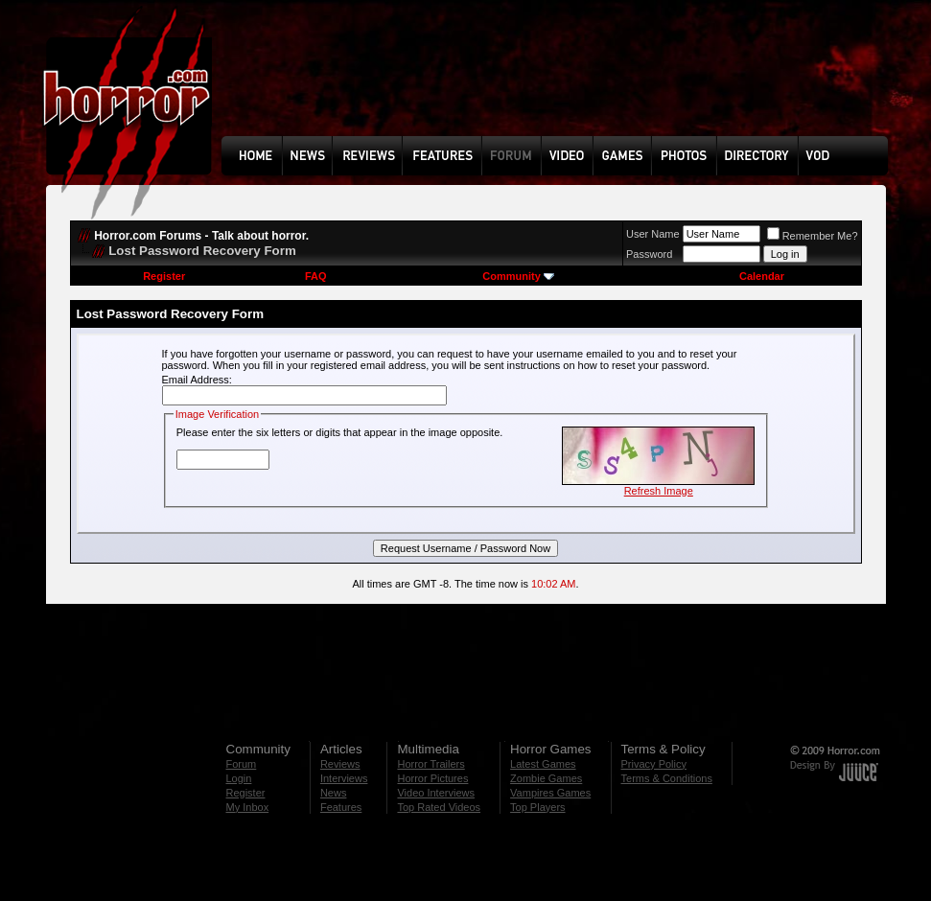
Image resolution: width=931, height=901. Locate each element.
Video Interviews (436, 792)
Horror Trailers (430, 764)
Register (164, 276)
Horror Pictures (432, 778)
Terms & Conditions (666, 778)
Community (518, 276)
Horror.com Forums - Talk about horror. (201, 236)
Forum (241, 764)
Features (340, 807)
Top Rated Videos (438, 807)
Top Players (537, 807)
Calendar (761, 276)
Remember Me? (812, 236)
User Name (653, 234)
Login (239, 778)
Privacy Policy (654, 764)
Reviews (340, 764)
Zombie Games (546, 778)
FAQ (316, 276)
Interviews (344, 778)
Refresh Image (658, 491)
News (333, 792)
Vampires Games (550, 792)
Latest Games (542, 764)
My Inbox (247, 807)
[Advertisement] (561, 82)
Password (649, 254)
